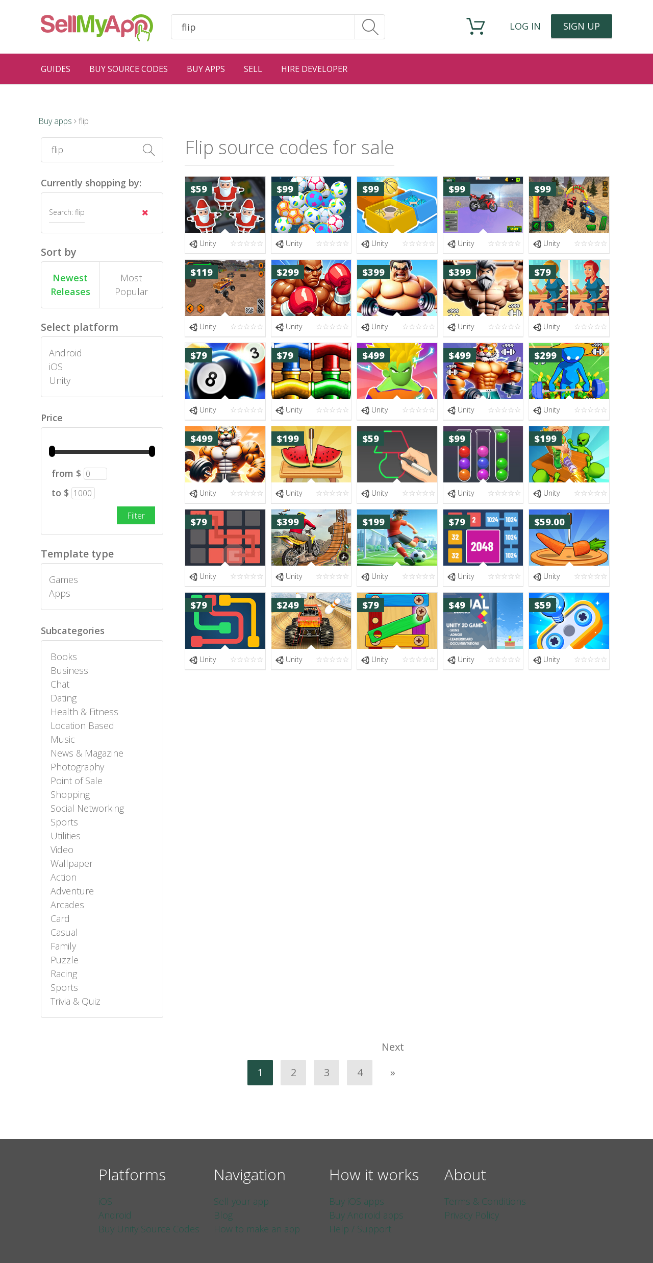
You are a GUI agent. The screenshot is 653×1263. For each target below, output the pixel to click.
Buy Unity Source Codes (148, 1229)
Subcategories (73, 630)
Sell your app (241, 1201)
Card (60, 918)
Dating (64, 698)
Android (65, 353)
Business (69, 670)
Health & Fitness (84, 712)
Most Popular (131, 285)
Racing (64, 973)
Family (63, 946)
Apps (59, 593)
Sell (253, 69)
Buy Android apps (366, 1215)
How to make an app (257, 1229)
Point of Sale (77, 780)
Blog (223, 1215)
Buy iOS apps (356, 1201)
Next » (393, 1050)
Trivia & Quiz (76, 1001)
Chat (60, 684)
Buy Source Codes (128, 69)
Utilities (66, 836)
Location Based (82, 725)
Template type (77, 554)
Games (63, 579)
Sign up (581, 26)
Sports (64, 822)
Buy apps (55, 121)
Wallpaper (72, 863)
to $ (60, 493)
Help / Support (360, 1229)
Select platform (79, 327)
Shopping (70, 794)
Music (63, 739)
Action (64, 877)
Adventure (72, 891)
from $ (66, 473)
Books (64, 656)
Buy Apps (206, 69)
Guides (55, 69)
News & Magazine (87, 753)
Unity (59, 380)
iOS (56, 366)
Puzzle (65, 960)
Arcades (67, 904)
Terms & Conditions (485, 1201)
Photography (77, 767)
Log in (525, 26)
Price (52, 417)
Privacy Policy (471, 1215)
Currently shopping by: (91, 183)
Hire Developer (314, 69)
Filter (136, 515)
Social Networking (87, 808)
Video (62, 849)
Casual (64, 932)
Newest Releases (70, 285)
